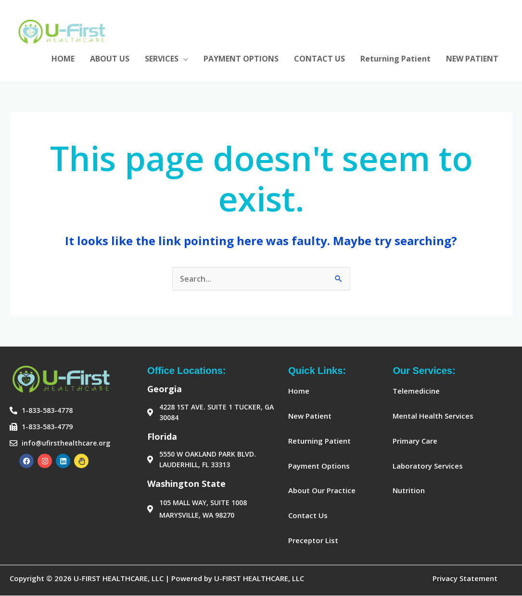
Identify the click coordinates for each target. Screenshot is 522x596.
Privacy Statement (465, 579)
